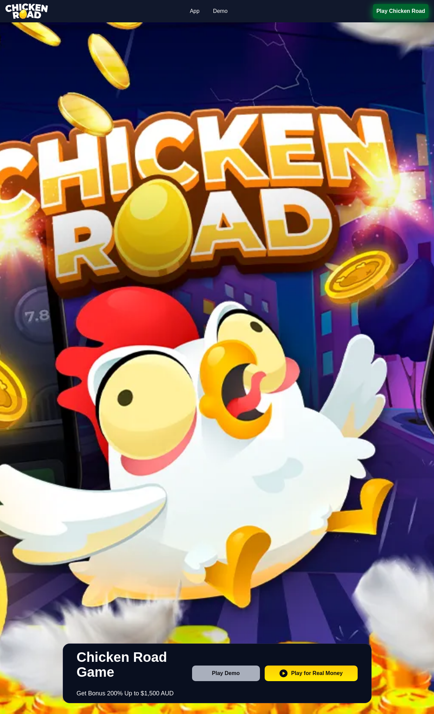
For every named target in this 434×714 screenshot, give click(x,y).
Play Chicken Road (400, 11)
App (194, 11)
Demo (220, 11)
